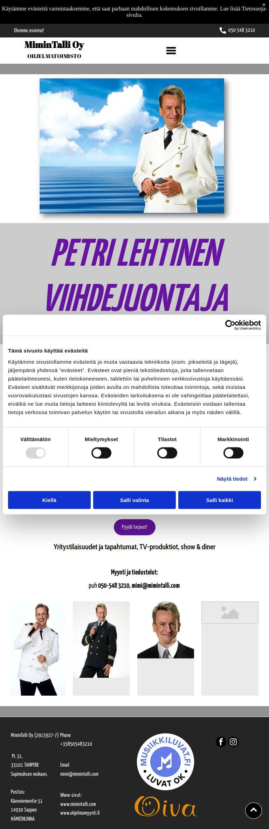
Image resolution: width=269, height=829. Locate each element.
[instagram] (233, 743)
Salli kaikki (219, 500)
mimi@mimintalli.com (79, 774)
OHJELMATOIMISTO (54, 56)
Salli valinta (134, 500)
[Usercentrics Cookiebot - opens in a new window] (230, 325)
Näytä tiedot (232, 479)
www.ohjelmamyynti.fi (79, 813)
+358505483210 (76, 744)
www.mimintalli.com (78, 804)
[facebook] (221, 743)
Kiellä (49, 500)
